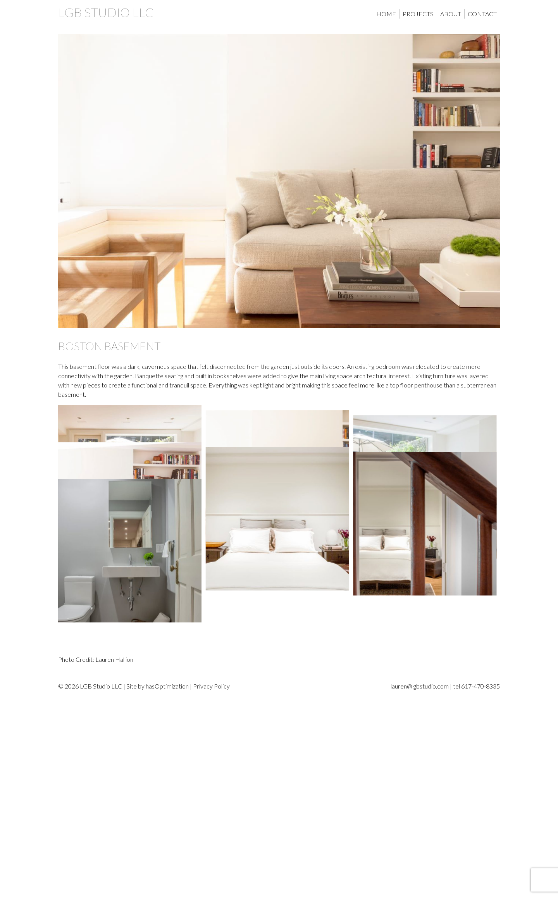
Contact (482, 13)
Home (386, 13)
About (450, 13)
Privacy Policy (211, 890)
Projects (418, 13)
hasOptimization (167, 890)
